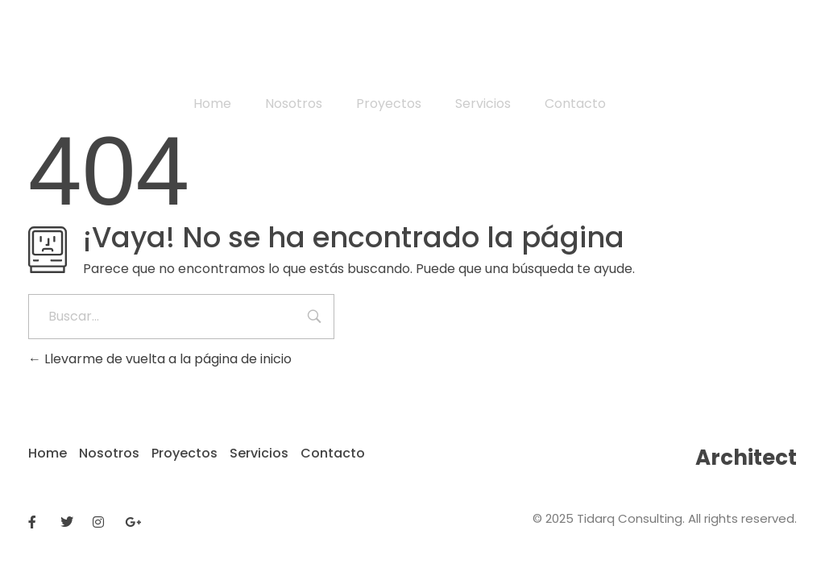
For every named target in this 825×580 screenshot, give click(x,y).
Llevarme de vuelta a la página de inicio (160, 359)
